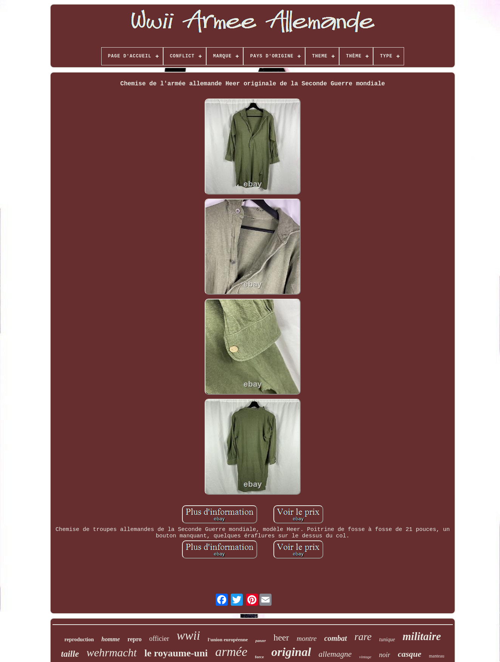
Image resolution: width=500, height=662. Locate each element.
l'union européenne (228, 639)
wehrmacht (111, 652)
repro (134, 639)
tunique (387, 639)
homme (111, 639)
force (259, 656)
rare (363, 636)
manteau (436, 656)
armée (231, 652)
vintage (365, 656)
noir (384, 655)
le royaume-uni (176, 653)
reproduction (79, 639)
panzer (260, 641)
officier (159, 638)
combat (335, 638)
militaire (422, 636)
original (291, 652)
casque (409, 654)
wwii (188, 635)
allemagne (335, 654)
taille (70, 654)
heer (281, 637)
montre (306, 638)
